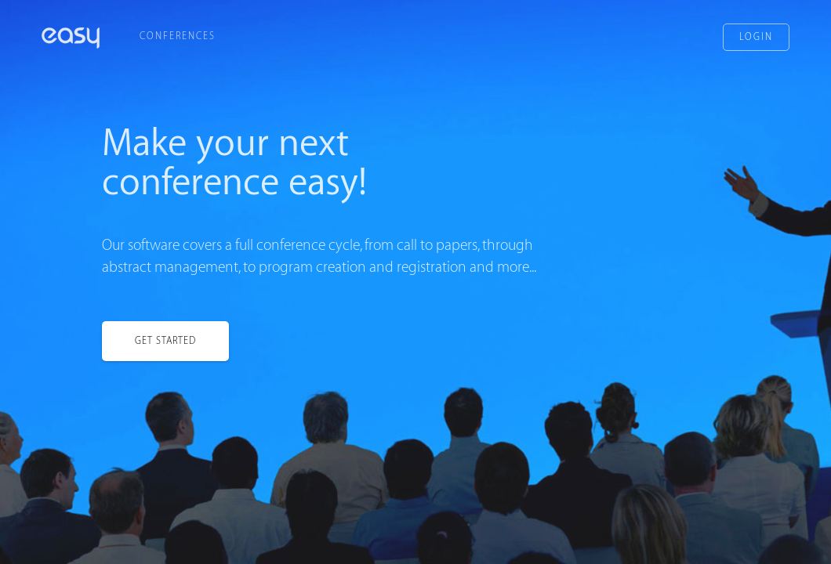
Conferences (178, 36)
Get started (165, 341)
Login (756, 36)
